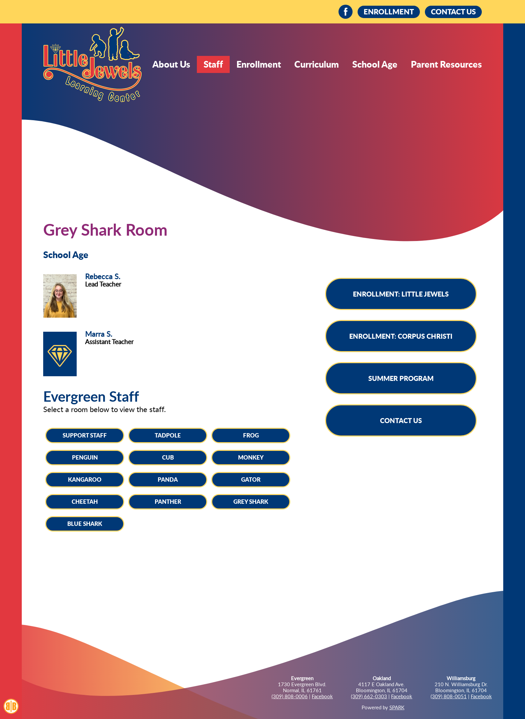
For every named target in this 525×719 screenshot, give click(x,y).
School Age (374, 64)
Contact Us (401, 420)
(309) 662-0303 (369, 696)
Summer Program (401, 378)
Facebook (322, 696)
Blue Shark (84, 524)
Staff (213, 64)
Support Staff (85, 435)
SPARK (396, 707)
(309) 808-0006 (290, 696)
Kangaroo (84, 479)
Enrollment (258, 64)
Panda (168, 479)
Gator (250, 479)
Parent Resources (446, 64)
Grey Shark (250, 501)
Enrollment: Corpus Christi (400, 336)
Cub (168, 457)
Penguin (85, 457)
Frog (251, 435)
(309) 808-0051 (449, 696)
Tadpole (168, 435)
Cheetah (85, 501)
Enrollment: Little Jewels (401, 294)
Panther (168, 501)
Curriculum (316, 64)
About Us (171, 64)
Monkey (251, 457)
